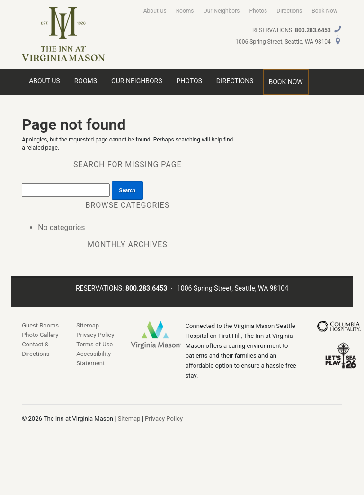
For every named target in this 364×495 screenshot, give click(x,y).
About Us (155, 11)
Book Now (324, 11)
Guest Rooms (40, 325)
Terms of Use (94, 344)
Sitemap (87, 325)
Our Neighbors (221, 11)
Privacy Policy (95, 334)
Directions (289, 11)
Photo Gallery (40, 334)
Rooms (185, 11)
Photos (258, 11)
